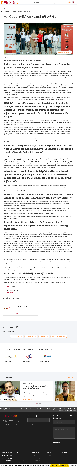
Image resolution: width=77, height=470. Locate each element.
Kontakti (64, 456)
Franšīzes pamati (36, 456)
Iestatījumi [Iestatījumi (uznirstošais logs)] (73, 465)
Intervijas (19, 462)
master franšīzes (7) (59, 336)
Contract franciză (56, 7)
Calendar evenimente (67, 7)
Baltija (18, 458)
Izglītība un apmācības (24, 11)
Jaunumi (13, 6)
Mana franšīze (20, 460)
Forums (48, 460)
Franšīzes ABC (20, 7)
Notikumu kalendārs (52, 458)
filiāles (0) (44, 336)
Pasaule (14, 11)
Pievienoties (31, 425)
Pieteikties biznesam (44, 7)
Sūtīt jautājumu (58, 442)
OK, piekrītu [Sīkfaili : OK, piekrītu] (54, 465)
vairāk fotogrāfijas (64, 52)
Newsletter (49, 456)
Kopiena (30, 6)
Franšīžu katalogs (3, 7)
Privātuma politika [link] (38, 468)
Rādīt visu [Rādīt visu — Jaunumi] (72, 377)
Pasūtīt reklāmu (65, 458)
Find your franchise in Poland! (30, 409)
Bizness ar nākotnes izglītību (50, 409)
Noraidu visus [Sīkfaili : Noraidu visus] (64, 465)
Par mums (36, 7)
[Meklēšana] (42, 2)
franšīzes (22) (31, 336)
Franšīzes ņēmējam (36, 458)
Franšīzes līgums (36, 460)
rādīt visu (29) (17, 336)
